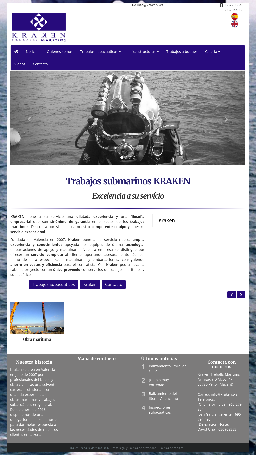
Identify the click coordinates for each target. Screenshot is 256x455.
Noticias (33, 51)
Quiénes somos (60, 51)
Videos (20, 64)
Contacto (40, 64)
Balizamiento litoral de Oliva (168, 368)
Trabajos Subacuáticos (53, 284)
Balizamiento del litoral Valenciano (163, 396)
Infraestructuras (143, 51)
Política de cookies (172, 448)
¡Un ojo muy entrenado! (159, 382)
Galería (212, 51)
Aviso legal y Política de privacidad (134, 448)
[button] (28, 118)
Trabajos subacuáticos (100, 51)
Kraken (90, 284)
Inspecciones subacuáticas (160, 410)
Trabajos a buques (182, 51)
